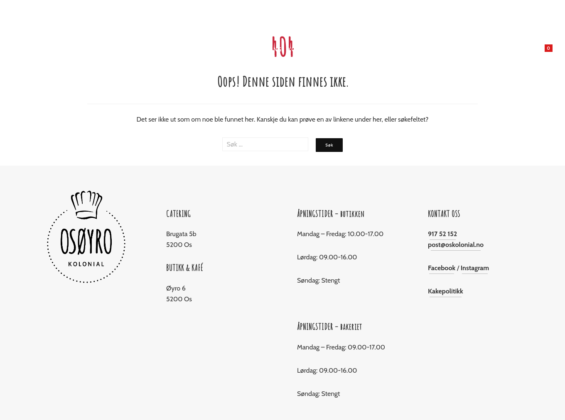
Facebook (441, 268)
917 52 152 (442, 234)
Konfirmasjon (310, 49)
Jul (242, 49)
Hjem (157, 49)
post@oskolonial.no (456, 245)
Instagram (475, 268)
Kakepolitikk (445, 291)
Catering (268, 49)
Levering (352, 49)
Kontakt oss (420, 49)
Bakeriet (218, 49)
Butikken (184, 49)
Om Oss (383, 49)
